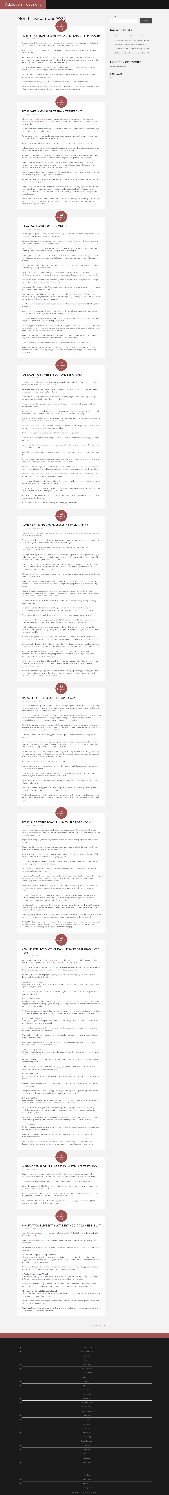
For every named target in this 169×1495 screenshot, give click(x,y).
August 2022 (86, 1449)
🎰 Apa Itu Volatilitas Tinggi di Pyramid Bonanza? (132, 53)
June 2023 (87, 1424)
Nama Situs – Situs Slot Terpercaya (48, 698)
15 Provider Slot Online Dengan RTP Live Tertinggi (59, 1166)
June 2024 (87, 1381)
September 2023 (87, 1411)
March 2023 (87, 1437)
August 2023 (86, 1415)
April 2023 (87, 1432)
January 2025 (87, 1373)
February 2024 (87, 1398)
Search (113, 17)
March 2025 (87, 1364)
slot (111, 78)
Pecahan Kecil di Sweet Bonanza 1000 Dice (130, 36)
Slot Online (87, 1483)
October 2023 (87, 1407)
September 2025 (87, 1351)
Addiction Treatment (23, 4)
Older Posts (97, 1325)
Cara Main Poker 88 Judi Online (45, 226)
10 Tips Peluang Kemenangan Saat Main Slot (55, 525)
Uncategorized (87, 1488)
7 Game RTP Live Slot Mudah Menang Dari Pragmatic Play (60, 951)
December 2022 (87, 1441)
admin (41, 39)
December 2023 (87, 1402)
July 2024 (86, 1377)
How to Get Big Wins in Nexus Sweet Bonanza (131, 44)
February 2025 (87, 1368)
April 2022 (87, 1458)
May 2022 (87, 1454)
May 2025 (87, 1360)
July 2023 (87, 1420)
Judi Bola (87, 1475)
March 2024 (87, 1394)
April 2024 (87, 1390)
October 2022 (87, 1445)
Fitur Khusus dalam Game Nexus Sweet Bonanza (132, 49)
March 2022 (87, 1462)
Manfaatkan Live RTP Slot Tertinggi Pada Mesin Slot (61, 1225)
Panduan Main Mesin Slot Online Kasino (52, 374)
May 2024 (86, 1385)
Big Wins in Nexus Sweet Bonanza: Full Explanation (133, 40)
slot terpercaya (41, 43)
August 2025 (86, 1356)
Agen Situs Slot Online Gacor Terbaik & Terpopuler (61, 35)
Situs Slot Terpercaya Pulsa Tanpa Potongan (56, 822)
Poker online (87, 1479)
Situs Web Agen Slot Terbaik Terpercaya (52, 111)
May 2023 (87, 1428)
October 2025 (87, 1347)
